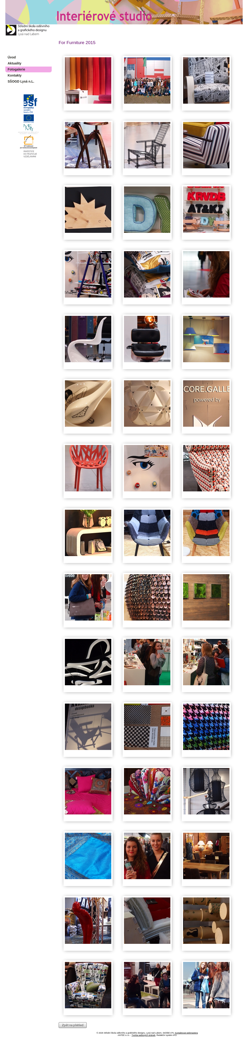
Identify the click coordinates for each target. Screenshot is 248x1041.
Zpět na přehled (72, 1025)
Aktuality (14, 63)
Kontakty (15, 75)
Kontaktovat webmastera (186, 1033)
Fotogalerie (16, 69)
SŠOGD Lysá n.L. (21, 81)
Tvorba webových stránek (144, 1035)
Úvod (12, 57)
